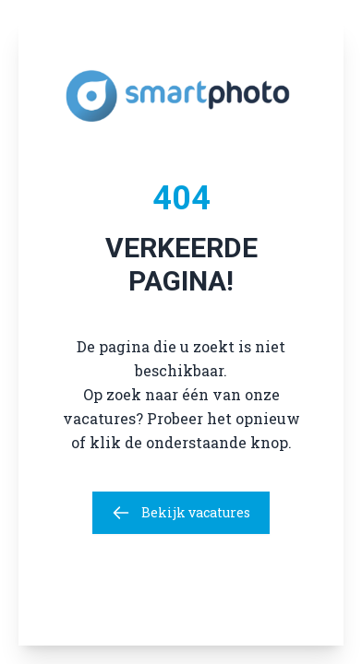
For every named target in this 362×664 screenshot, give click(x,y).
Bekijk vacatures (181, 513)
